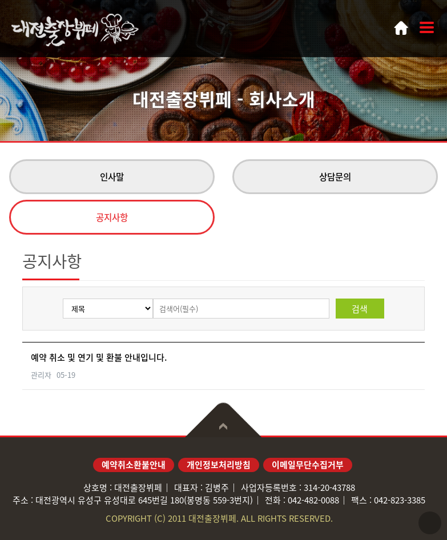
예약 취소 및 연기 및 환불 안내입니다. (99, 357)
